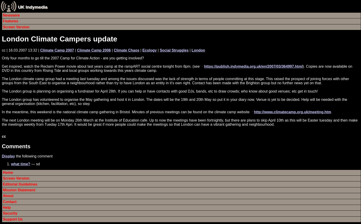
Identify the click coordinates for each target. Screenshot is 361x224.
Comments (16, 146)
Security (10, 213)
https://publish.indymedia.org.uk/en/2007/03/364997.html (253, 66)
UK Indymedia (32, 7)
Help (7, 207)
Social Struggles (174, 50)
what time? (20, 164)
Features (10, 21)
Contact (10, 202)
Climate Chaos (126, 50)
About (8, 196)
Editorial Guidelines (20, 184)
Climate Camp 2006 (94, 50)
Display (8, 156)
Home (8, 173)
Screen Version (16, 27)
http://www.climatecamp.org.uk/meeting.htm (292, 112)
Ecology (149, 50)
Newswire (11, 15)
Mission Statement (19, 190)
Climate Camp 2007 (57, 50)
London (198, 50)
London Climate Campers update (59, 39)
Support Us (13, 219)
